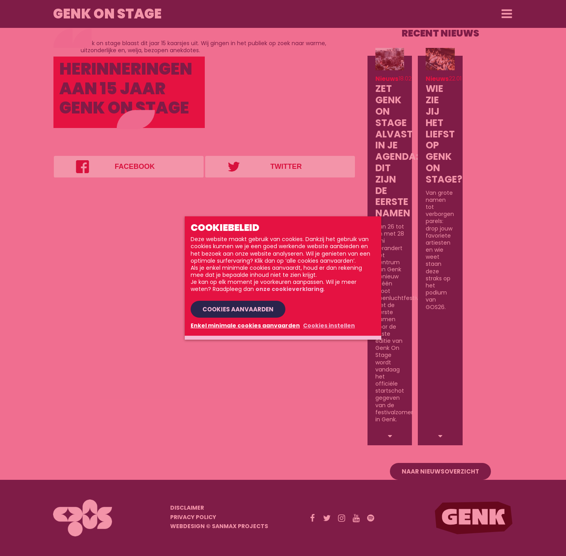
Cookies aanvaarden (238, 309)
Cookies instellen (329, 325)
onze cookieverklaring (289, 289)
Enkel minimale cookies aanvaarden (245, 325)
